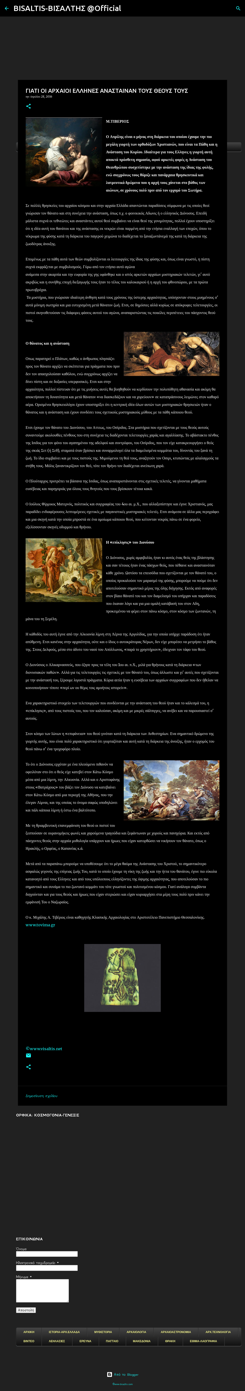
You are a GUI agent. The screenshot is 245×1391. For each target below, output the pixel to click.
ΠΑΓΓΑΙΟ (112, 1341)
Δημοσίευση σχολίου (41, 1096)
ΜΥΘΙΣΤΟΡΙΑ (103, 1332)
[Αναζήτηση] (128, 8)
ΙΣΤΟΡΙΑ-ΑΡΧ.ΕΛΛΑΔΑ (64, 1332)
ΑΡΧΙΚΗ (28, 1332)
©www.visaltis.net (44, 1048)
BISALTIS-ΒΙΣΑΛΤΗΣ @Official (67, 8)
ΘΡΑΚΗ (170, 1341)
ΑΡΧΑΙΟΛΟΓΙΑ (136, 1332)
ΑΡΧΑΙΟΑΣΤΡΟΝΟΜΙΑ (176, 1332)
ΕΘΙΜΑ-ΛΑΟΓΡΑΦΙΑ (203, 1341)
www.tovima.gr (40, 924)
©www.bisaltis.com (123, 1384)
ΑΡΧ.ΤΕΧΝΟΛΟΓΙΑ (218, 1332)
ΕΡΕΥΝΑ (85, 1341)
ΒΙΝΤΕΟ (28, 1341)
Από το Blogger (123, 1374)
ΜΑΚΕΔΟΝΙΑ (142, 1341)
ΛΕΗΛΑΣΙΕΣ (57, 1341)
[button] (28, 106)
